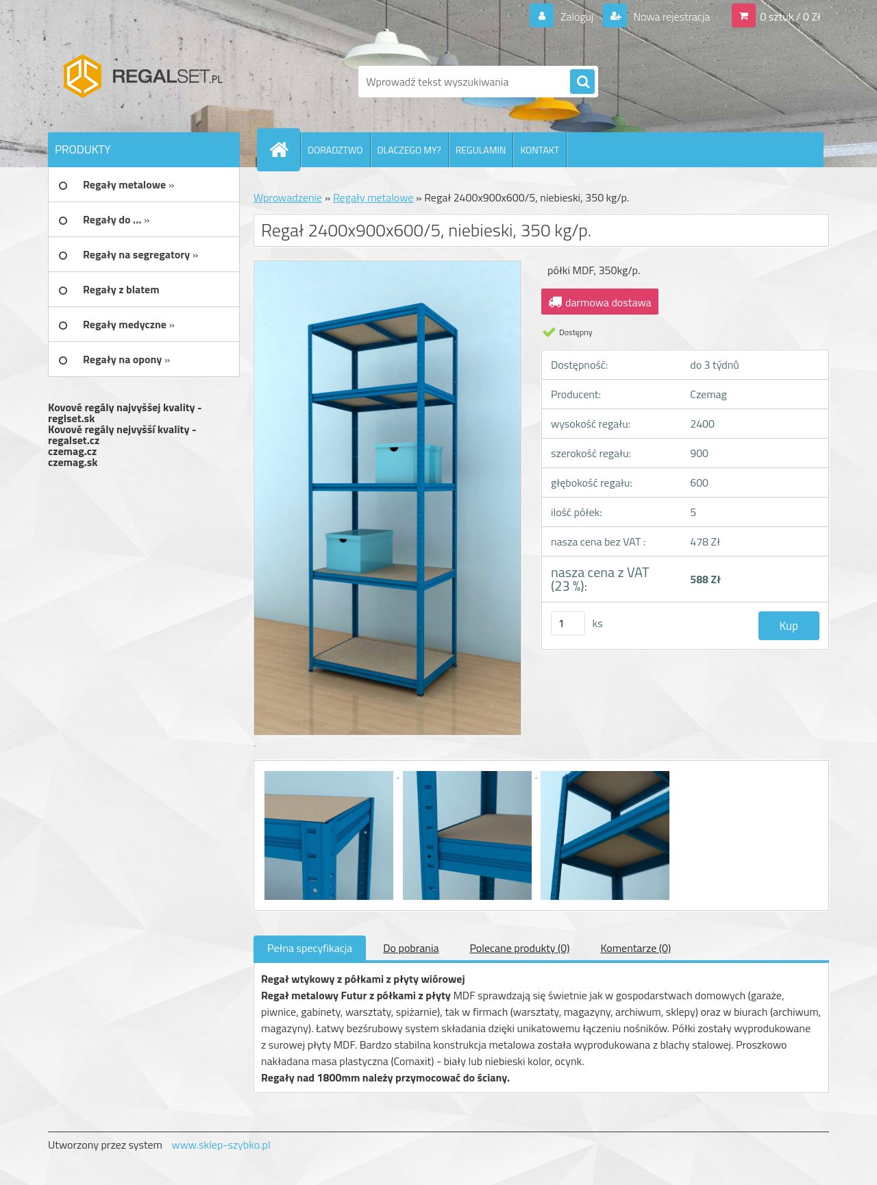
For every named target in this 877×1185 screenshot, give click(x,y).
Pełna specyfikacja (309, 948)
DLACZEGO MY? (409, 150)
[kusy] (568, 623)
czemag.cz (72, 451)
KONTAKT (539, 150)
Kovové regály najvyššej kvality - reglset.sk (125, 412)
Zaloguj (576, 16)
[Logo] (142, 81)
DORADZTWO (335, 150)
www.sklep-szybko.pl (220, 1144)
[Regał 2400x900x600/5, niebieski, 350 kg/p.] (330, 773)
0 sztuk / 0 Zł (790, 16)
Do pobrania (410, 948)
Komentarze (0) (635, 948)
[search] (582, 82)
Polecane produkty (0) (519, 948)
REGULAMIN (481, 150)
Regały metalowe (373, 197)
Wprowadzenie (288, 197)
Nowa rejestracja (670, 16)
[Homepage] (284, 149)
